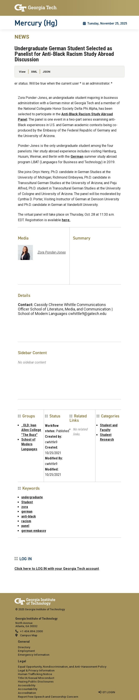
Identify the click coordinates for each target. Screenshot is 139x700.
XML (34, 71)
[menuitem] (69, 648)
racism (26, 521)
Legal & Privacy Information (36, 670)
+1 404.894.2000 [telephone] (31, 631)
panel (25, 526)
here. (66, 220)
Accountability (27, 689)
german (26, 511)
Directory (24, 647)
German (77, 156)
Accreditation (27, 692)
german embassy (33, 531)
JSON (46, 71)
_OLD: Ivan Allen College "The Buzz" (31, 430)
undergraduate (32, 497)
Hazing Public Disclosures (36, 681)
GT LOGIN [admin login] (108, 692)
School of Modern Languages (29, 444)
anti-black (28, 516)
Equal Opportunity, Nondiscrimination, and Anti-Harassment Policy (62, 666)
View (22, 71)
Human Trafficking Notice (35, 674)
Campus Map (28, 635)
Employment (26, 650)
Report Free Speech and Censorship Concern (48, 696)
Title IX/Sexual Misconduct (36, 678)
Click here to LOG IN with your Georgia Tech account (56, 569)
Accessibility (26, 685)
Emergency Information (33, 654)
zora (24, 507)
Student (27, 502)
